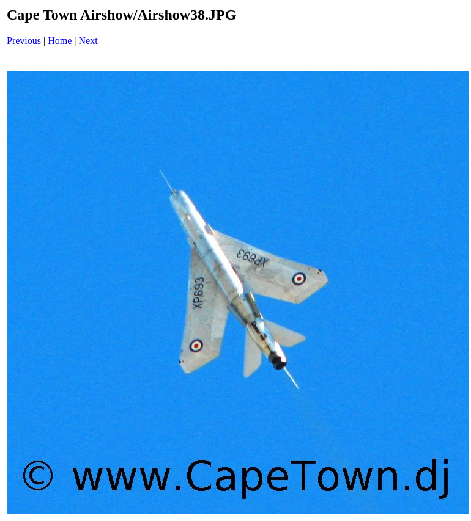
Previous (24, 40)
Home (60, 40)
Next (88, 40)
